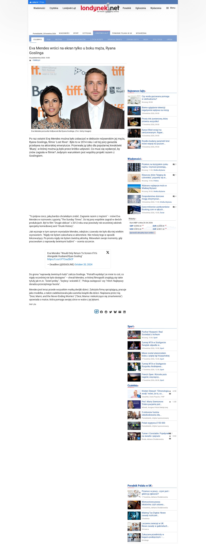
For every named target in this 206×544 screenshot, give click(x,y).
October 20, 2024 (83, 264)
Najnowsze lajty (136, 91)
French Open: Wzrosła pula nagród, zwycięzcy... (154, 375)
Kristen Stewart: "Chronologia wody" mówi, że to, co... (155, 392)
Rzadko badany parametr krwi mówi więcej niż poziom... (155, 142)
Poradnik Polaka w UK (140, 485)
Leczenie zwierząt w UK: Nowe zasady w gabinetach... (155, 524)
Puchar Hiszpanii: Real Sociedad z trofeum (152, 333)
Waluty (132, 218)
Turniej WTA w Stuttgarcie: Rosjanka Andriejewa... (154, 365)
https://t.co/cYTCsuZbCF (60, 259)
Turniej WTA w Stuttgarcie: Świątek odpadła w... (154, 343)
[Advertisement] (78, 192)
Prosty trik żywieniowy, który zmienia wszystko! (155, 120)
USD (131, 229)
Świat (162, 213)
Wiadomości (134, 158)
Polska (156, 181)
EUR (154, 226)
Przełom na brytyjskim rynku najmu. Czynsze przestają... (155, 165)
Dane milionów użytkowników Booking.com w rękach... (155, 208)
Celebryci (36, 60)
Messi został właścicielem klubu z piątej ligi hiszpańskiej (155, 354)
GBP (131, 226)
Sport (130, 326)
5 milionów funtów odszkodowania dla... (151, 413)
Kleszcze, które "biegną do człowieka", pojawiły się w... (154, 176)
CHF (154, 229)
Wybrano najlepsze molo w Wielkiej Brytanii (154, 186)
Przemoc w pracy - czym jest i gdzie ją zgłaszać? (155, 492)
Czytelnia (133, 385)
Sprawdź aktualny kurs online (142, 233)
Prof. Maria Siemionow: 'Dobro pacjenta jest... (153, 403)
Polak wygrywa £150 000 (153, 423)
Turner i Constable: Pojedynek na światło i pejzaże (155, 434)
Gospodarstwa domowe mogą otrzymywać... (153, 197)
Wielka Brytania (159, 170)
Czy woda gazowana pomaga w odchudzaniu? (155, 97)
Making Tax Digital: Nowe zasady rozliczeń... (154, 514)
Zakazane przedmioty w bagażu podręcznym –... (153, 535)
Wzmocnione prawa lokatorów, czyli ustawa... (153, 503)
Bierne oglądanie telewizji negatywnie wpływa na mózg (155, 108)
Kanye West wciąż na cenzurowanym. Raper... (153, 131)
